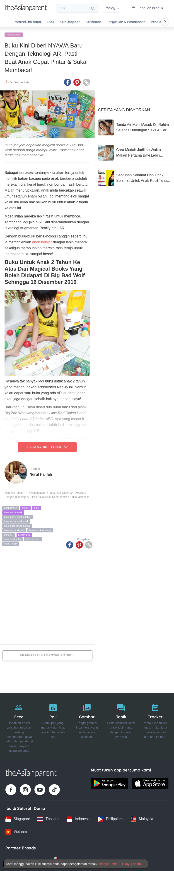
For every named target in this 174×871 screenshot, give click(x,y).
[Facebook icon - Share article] (67, 81)
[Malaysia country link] (142, 818)
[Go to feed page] (26, 10)
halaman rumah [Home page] (14, 491)
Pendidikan (159, 22)
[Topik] (121, 725)
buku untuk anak (13, 511)
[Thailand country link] (48, 818)
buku (36, 506)
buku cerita (24, 533)
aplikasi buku (33, 538)
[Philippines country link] (110, 818)
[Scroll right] (165, 21)
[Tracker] (155, 725)
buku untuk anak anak (16, 520)
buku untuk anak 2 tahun (17, 515)
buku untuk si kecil (14, 529)
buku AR (9, 533)
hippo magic (10, 542)
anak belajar (42, 241)
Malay (112, 8)
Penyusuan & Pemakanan (125, 22)
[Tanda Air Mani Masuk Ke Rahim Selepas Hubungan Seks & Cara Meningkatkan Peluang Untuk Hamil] (134, 126)
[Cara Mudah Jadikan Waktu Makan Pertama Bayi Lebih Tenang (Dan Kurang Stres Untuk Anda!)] (134, 152)
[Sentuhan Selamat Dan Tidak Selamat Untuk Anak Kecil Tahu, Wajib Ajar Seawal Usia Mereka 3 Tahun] (134, 177)
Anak (50, 22)
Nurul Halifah (40, 473)
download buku (12, 538)
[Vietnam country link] (16, 830)
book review (10, 506)
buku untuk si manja (40, 529)
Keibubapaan (70, 22)
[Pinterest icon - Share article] (77, 81)
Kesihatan (93, 22)
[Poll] (53, 725)
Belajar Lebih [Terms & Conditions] (108, 864)
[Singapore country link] (17, 818)
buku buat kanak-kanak (17, 524)
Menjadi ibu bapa (27, 22)
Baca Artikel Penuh (47, 446)
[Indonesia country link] (78, 818)
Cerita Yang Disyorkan (124, 109)
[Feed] (19, 725)
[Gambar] (87, 725)
